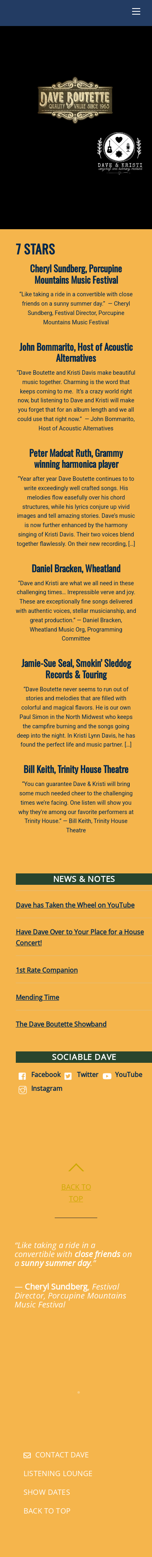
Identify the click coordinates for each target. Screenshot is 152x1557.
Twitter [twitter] (80, 1074)
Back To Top (47, 1511)
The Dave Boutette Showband (61, 1024)
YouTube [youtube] (121, 1074)
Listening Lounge (58, 1473)
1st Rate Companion (47, 970)
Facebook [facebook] (38, 1074)
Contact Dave (56, 1454)
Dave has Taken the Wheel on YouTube (75, 905)
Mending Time (37, 997)
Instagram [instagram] (39, 1088)
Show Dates (47, 1492)
